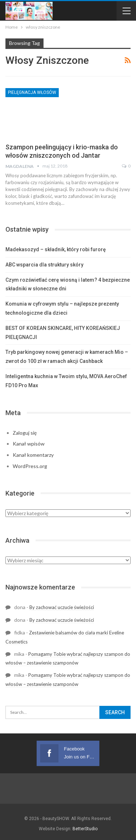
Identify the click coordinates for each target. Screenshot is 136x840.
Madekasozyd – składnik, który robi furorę (55, 249)
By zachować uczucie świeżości (61, 607)
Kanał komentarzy (33, 455)
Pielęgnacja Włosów (32, 92)
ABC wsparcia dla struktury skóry (44, 265)
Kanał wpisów (29, 443)
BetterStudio (85, 828)
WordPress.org (30, 466)
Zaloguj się (25, 433)
